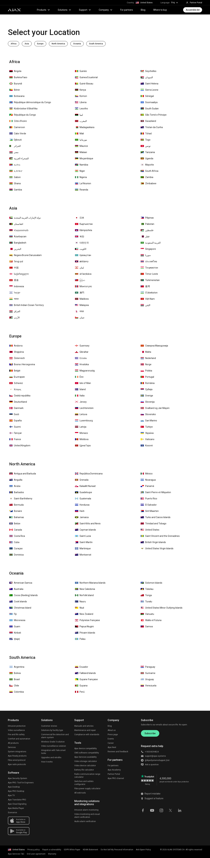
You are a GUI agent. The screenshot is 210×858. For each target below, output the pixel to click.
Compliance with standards (86, 734)
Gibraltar (81, 352)
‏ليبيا (79, 114)
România (148, 383)
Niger (80, 171)
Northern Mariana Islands (90, 582)
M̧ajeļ (14, 639)
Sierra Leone (149, 90)
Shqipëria (16, 352)
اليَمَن (145, 305)
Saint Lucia (83, 536)
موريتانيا (81, 139)
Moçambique (84, 158)
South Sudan (150, 108)
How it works (47, 762)
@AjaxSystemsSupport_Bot (157, 760)
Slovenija (148, 402)
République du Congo (22, 114)
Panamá (147, 486)
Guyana (81, 685)
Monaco (81, 433)
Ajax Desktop (14, 787)
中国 (14, 267)
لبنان (79, 267)
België (14, 370)
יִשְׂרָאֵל (14, 292)
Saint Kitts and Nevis (88, 523)
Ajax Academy (114, 770)
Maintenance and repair (85, 730)
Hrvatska (82, 364)
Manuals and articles (84, 726)
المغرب (81, 121)
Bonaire (15, 511)
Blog (143, 10)
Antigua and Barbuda (22, 473)
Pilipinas (147, 217)
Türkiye (147, 426)
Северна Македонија (154, 345)
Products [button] (43, 10)
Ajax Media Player (16, 808)
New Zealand (84, 614)
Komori (81, 96)
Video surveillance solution (53, 746)
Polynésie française (87, 620)
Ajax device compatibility (85, 748)
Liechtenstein (84, 408)
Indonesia (16, 286)
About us (112, 730)
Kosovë (147, 445)
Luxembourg (84, 420)
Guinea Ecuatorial (86, 77)
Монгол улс (83, 286)
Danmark (16, 408)
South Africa (149, 171)
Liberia (80, 102)
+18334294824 (152, 752)
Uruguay (147, 679)
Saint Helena (149, 83)
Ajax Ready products (17, 756)
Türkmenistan (150, 280)
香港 (14, 280)
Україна (147, 433)
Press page (113, 734)
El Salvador (149, 504)
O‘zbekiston (149, 292)
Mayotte (147, 164)
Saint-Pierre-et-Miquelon (156, 492)
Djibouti (15, 139)
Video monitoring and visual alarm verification (87, 815)
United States (150, 529)
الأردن (14, 317)
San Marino (149, 420)
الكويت (80, 249)
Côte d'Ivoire (18, 121)
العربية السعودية (151, 242)
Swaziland (148, 121)
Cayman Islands (85, 529)
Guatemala (83, 498)
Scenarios (12, 812)
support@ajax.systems (155, 756)
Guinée (81, 71)
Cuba (14, 542)
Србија (146, 389)
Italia (79, 395)
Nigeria (81, 177)
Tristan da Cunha (152, 127)
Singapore (148, 249)
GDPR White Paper (72, 849)
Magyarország (85, 370)
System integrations (17, 751)
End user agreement (36, 854)
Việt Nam (148, 299)
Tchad (146, 133)
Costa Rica (17, 536)
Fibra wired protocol (16, 760)
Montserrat (83, 554)
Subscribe (150, 733)
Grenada (81, 480)
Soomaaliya (149, 102)
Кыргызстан (84, 224)
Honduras (82, 504)
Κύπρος (15, 389)
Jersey (81, 402)
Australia (16, 589)
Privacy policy (33, 849)
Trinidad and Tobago (153, 523)
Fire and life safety (16, 734)
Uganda (147, 158)
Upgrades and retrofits (51, 757)
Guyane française (86, 679)
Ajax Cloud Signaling (17, 804)
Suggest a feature (152, 798)
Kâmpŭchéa (83, 230)
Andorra (15, 345)
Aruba (14, 486)
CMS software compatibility (86, 753)
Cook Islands (18, 601)
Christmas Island (20, 607)
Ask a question (152, 764)
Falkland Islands (85, 673)
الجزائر (15, 146)
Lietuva (81, 414)
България (17, 377)
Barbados (16, 492)
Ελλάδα (81, 358)
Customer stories (49, 726)
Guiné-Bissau (84, 83)
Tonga (146, 595)
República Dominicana (89, 473)
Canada (15, 529)
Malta (146, 352)
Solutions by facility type (52, 730)
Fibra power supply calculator (87, 788)
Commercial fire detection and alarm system (55, 736)
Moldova (81, 439)
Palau (80, 639)
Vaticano (147, 439)
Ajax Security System (17, 778)
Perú (79, 692)
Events (111, 739)
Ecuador (81, 667)
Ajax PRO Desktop (16, 791)
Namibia (81, 164)
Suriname (148, 673)
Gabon (15, 177)
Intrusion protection (17, 726)
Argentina (16, 667)
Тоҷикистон (149, 267)
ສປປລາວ (81, 261)
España (15, 420)
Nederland (148, 358)
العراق (14, 311)
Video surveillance (16, 730)
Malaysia (82, 305)
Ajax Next (112, 747)
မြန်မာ (80, 280)
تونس (146, 146)
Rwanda (81, 189)
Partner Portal (114, 774)
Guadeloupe (83, 492)
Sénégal (147, 96)
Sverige (147, 395)
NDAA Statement (90, 849)
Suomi (15, 426)
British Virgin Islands (153, 542)
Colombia (16, 692)
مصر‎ (14, 152)
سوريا (146, 255)
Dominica (16, 554)
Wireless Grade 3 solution (53, 742)
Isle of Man (83, 383)
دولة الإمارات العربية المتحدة (25, 217)
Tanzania (148, 152)
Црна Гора (83, 445)
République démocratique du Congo (30, 102)
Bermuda (16, 504)
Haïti (79, 511)
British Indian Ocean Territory (26, 305)
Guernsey (82, 345)
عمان (79, 317)
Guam (14, 626)
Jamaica (82, 517)
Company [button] (105, 10)
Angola (15, 71)
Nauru (80, 601)
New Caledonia (85, 589)
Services (12, 747)
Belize (14, 523)
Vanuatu (147, 614)
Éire (79, 377)
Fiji (13, 614)
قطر (145, 236)
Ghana (15, 183)
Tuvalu (146, 601)
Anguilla (15, 480)
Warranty (52, 854)
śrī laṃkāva (83, 274)
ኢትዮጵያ (15, 171)
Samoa (147, 626)
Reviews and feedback (118, 751)
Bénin (14, 90)
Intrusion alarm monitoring (86, 810)
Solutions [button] (64, 10)
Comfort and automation (19, 739)
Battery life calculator (84, 770)
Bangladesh (17, 242)
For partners (126, 10)
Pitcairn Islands (85, 632)
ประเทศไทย (149, 261)
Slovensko (148, 414)
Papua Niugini (84, 626)
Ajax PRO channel (116, 778)
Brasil (14, 679)
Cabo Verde (17, 133)
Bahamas (16, 517)
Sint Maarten (150, 511)
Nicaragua (148, 480)
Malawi (81, 152)
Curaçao (16, 548)
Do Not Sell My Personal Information (117, 849)
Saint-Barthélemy (20, 498)
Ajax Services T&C (16, 854)
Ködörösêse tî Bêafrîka (23, 108)
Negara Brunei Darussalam (25, 255)
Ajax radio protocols (17, 764)
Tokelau (147, 589)
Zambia (147, 177)
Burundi (15, 83)
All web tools (80, 793)
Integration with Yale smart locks (53, 751)
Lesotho (81, 108)
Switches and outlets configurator (84, 782)
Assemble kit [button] (193, 10)
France (15, 439)
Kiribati (15, 632)
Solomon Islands (151, 582)
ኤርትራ (15, 164)
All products (13, 743)
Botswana (16, 96)
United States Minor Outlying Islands (161, 607)
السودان (147, 77)
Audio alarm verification (85, 821)
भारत (14, 299)
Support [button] (85, 10)
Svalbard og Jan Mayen (155, 408)
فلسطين (147, 230)
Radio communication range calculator (87, 775)
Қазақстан (83, 255)
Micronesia (17, 620)
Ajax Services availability (85, 757)
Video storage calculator (85, 761)
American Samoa (20, 582)
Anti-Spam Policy (143, 849)
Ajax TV (11, 795)
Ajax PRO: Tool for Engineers (21, 782)
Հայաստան (18, 230)
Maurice (81, 146)
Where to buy (160, 10)
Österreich (17, 358)
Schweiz (16, 383)
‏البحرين (15, 249)
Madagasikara (84, 127)
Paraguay (148, 667)
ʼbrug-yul (16, 261)
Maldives (82, 299)
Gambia (15, 189)
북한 (79, 236)
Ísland (80, 389)
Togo (145, 139)
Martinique (83, 548)
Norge (146, 364)
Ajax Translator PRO (17, 800)
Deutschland (18, 402)
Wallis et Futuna (151, 620)
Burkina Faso (18, 77)
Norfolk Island (84, 595)
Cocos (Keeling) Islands (23, 595)
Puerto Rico (149, 498)
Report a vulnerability (51, 849)
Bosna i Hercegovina (22, 364)
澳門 (79, 292)
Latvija (80, 426)
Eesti (14, 414)
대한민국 (82, 242)
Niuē (79, 607)
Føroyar (15, 433)
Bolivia (15, 673)
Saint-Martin (84, 542)
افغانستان (16, 224)
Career (111, 743)
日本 (79, 217)
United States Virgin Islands (157, 548)
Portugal (147, 377)
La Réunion (83, 183)
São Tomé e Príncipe (154, 114)
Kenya (80, 90)
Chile (14, 685)
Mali (79, 133)
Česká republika (19, 395)
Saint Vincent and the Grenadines (160, 536)
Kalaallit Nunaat (85, 486)
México (147, 473)
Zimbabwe (148, 183)
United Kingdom (19, 445)
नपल (79, 311)
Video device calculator (85, 765)
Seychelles (148, 71)
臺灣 (145, 286)
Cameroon (17, 127)
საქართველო (19, 274)
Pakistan (147, 224)
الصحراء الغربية (19, 158)
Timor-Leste (149, 274)
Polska (146, 370)
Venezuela (148, 685)
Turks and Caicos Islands (155, 517)
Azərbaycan (17, 236)
